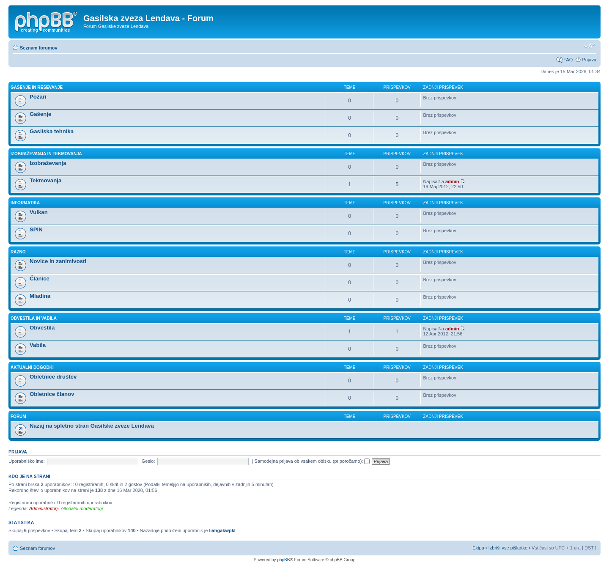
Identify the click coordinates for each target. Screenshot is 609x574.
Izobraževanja (48, 163)
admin (452, 181)
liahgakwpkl (222, 530)
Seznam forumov (39, 47)
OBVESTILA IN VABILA (34, 318)
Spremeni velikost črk (590, 46)
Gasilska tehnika (52, 131)
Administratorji (44, 508)
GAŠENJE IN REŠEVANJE (37, 87)
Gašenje (40, 114)
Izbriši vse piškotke (508, 547)
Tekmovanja (45, 180)
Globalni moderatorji (82, 508)
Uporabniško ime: (26, 461)
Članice (39, 278)
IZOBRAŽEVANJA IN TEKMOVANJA (46, 153)
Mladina (40, 296)
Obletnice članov (52, 394)
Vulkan (39, 212)
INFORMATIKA (25, 202)
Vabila (38, 345)
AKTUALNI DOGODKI (32, 367)
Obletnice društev (53, 377)
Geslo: (148, 461)
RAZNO (18, 252)
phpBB (283, 560)
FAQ (568, 59)
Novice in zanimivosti (58, 261)
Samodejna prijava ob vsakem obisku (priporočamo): (312, 461)
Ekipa (478, 547)
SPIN (36, 229)
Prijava (589, 59)
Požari (38, 96)
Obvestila (42, 327)
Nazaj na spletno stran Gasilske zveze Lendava (92, 426)
